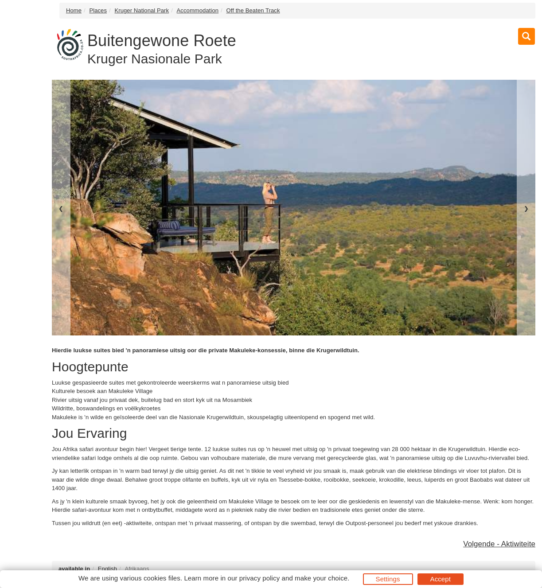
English (107, 568)
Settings (388, 579)
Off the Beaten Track (253, 10)
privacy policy (259, 578)
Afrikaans (137, 568)
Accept (440, 579)
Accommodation (198, 10)
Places (98, 10)
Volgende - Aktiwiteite (499, 544)
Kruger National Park (141, 10)
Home (74, 10)
